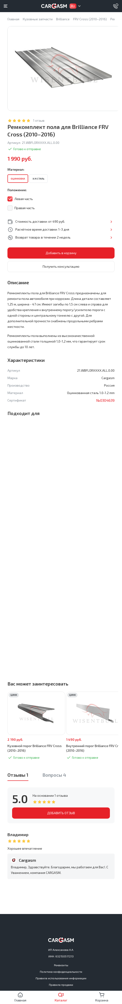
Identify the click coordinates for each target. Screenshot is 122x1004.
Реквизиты (61, 965)
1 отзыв (38, 120)
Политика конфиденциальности (61, 971)
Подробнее (111, 222)
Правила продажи (61, 984)
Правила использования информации (61, 978)
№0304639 (105, 400)
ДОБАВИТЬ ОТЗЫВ (61, 813)
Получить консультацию (61, 266)
